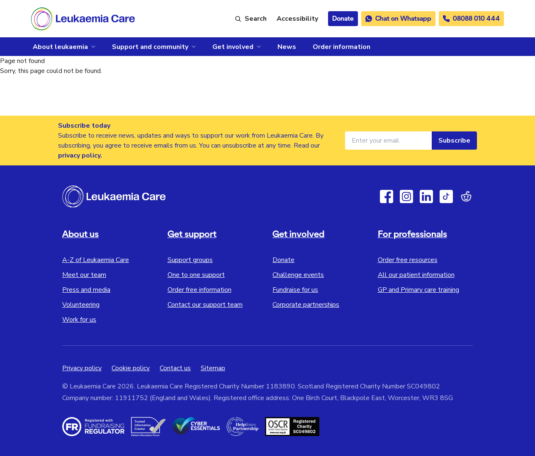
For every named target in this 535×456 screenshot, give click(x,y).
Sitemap (213, 368)
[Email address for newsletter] (388, 140)
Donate (283, 259)
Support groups (190, 259)
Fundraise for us (295, 289)
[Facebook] (386, 196)
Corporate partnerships (305, 304)
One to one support (196, 274)
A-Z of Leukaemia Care (95, 259)
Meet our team (84, 274)
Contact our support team (205, 304)
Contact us (175, 368)
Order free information (199, 289)
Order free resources (408, 259)
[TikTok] (446, 196)
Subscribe (454, 140)
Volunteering (81, 304)
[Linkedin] (426, 196)
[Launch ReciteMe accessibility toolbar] (297, 18)
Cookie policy (131, 368)
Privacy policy (82, 368)
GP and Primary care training (418, 289)
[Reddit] (466, 196)
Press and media (86, 289)
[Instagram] (406, 196)
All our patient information (416, 274)
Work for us (79, 319)
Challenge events (298, 274)
